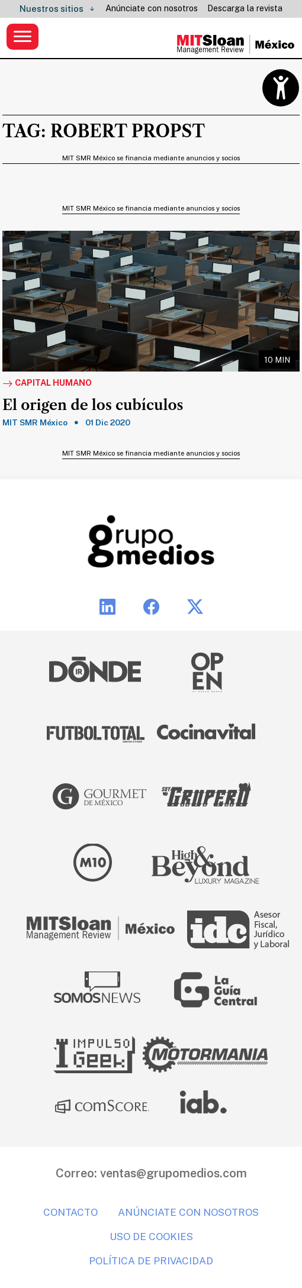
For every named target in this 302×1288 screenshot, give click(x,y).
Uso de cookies (151, 1236)
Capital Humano (47, 383)
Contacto (70, 1212)
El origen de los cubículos (92, 405)
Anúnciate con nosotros (151, 8)
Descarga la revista (244, 8)
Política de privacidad (151, 1261)
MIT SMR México (35, 422)
